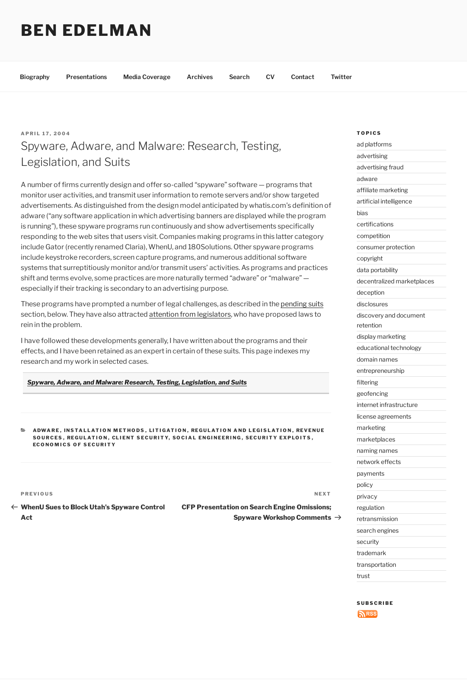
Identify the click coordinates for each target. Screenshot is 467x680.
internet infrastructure (387, 404)
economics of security (74, 445)
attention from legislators (190, 314)
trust (363, 575)
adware (46, 430)
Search (239, 76)
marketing (371, 427)
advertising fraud (380, 167)
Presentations (86, 76)
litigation (168, 430)
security (368, 541)
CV (270, 76)
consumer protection (386, 247)
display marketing (381, 336)
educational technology (389, 347)
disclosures (372, 304)
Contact (302, 76)
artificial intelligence (384, 201)
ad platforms (374, 144)
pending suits (302, 304)
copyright (370, 258)
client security (140, 438)
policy (365, 484)
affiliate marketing (382, 190)
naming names (377, 450)
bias (362, 212)
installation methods (104, 430)
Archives (200, 76)
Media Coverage (146, 76)
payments (370, 473)
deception (370, 292)
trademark (371, 552)
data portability (377, 269)
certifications (375, 224)
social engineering (207, 438)
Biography (35, 76)
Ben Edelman (86, 30)
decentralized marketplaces (395, 281)
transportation (376, 564)
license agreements (384, 416)
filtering (367, 382)
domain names (377, 359)
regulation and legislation (241, 430)
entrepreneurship (380, 370)
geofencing (372, 393)
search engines (378, 530)
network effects (379, 461)
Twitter (341, 76)
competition (373, 235)
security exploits (279, 438)
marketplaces (376, 439)
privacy (367, 496)
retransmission (377, 518)
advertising (372, 155)
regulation (87, 438)
